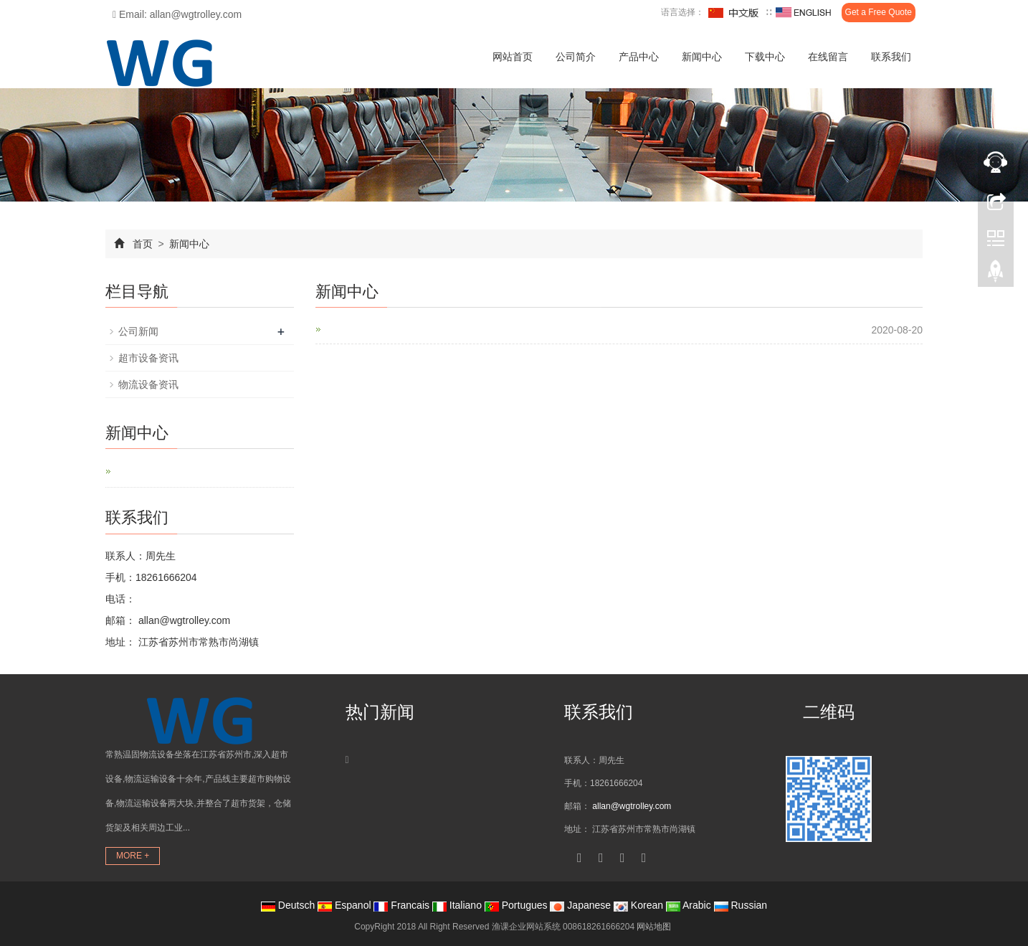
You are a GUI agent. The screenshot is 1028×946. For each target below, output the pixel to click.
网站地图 (654, 927)
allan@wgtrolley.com (182, 620)
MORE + (132, 856)
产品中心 (639, 56)
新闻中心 (702, 56)
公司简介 (576, 56)
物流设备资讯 (148, 384)
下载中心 (765, 56)
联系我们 (891, 56)
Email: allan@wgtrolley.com (177, 14)
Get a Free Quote (878, 12)
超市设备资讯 (148, 358)
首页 (143, 244)
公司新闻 (138, 331)
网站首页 (512, 56)
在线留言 (828, 56)
